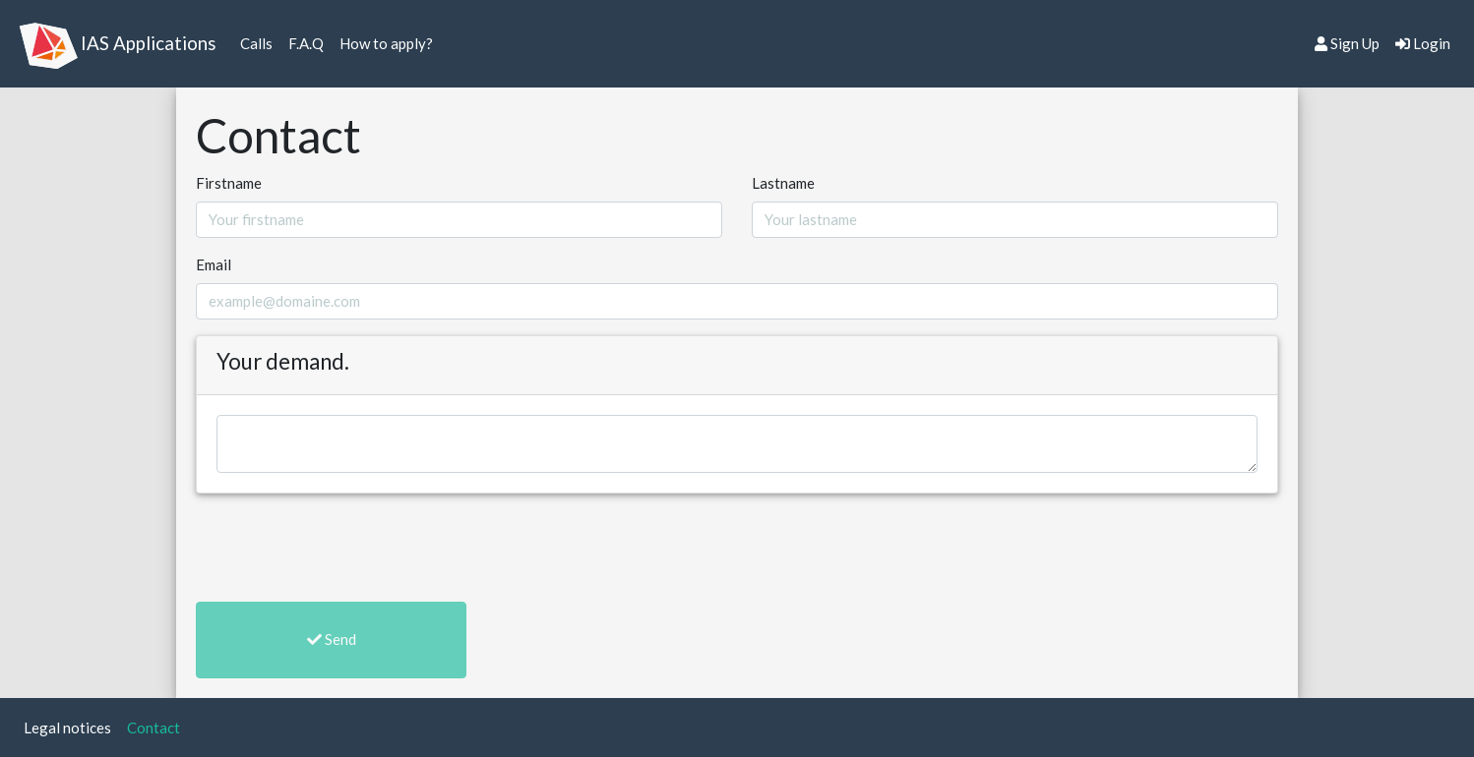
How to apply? (390, 41)
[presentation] (345, 547)
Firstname (229, 183)
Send (331, 639)
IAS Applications (148, 42)
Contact (157, 726)
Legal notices (71, 726)
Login (1422, 43)
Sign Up (1347, 43)
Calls (260, 41)
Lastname (783, 183)
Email (213, 264)
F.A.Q (310, 41)
